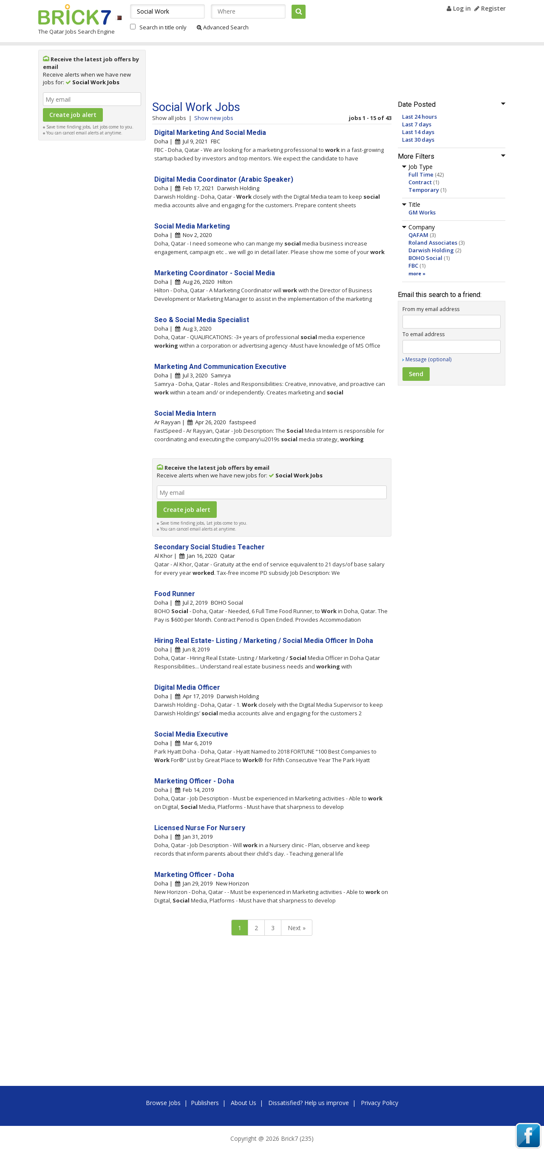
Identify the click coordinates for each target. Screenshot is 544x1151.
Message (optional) (428, 359)
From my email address (430, 309)
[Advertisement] (92, 272)
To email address (423, 334)
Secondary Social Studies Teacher (209, 547)
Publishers (205, 1103)
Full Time (421, 174)
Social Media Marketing (192, 226)
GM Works (422, 212)
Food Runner (174, 594)
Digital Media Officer (187, 687)
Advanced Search (223, 27)
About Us (243, 1103)
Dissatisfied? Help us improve (308, 1103)
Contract (420, 182)
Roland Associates (432, 242)
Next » (297, 928)
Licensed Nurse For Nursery (199, 828)
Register (490, 8)
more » (416, 273)
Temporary (423, 190)
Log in (459, 8)
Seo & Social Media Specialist (201, 320)
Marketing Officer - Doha (194, 781)
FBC (413, 265)
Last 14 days (418, 132)
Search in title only (163, 27)
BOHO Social (425, 258)
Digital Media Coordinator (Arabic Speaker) (223, 179)
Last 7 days (416, 124)
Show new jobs (213, 118)
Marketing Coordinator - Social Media (214, 273)
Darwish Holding (431, 250)
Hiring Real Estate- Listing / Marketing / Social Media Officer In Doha (263, 641)
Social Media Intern (185, 413)
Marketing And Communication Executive (220, 367)
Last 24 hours (419, 116)
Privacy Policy (379, 1103)
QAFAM (418, 235)
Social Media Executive (191, 734)
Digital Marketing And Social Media (210, 133)
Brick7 (74, 14)
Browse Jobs (163, 1103)
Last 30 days (418, 139)
